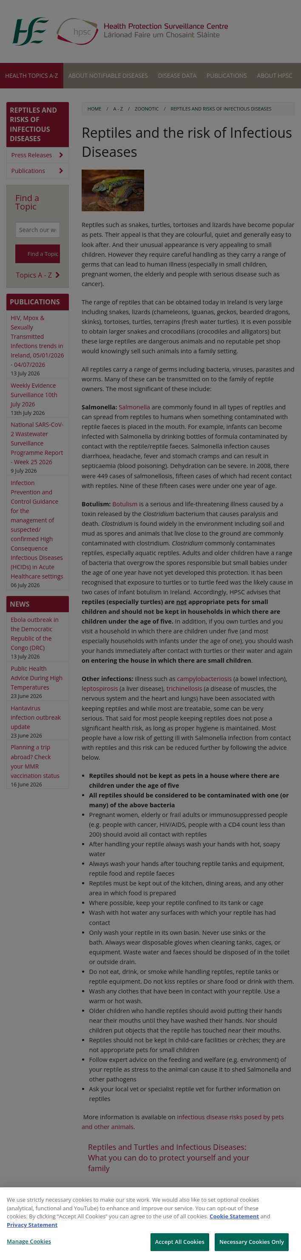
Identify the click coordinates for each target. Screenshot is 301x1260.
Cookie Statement (234, 1216)
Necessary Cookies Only (251, 1242)
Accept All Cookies (179, 1242)
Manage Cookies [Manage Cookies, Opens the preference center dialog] (29, 1241)
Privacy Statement (32, 1225)
